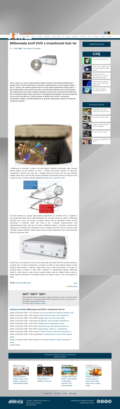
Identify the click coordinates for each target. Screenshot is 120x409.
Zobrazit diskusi (15, 345)
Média (38, 48)
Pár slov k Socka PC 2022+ (100, 132)
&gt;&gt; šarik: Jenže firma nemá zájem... (52, 318)
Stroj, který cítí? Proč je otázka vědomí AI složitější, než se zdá (45, 379)
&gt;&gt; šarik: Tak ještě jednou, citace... (52, 323)
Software (83, 36)
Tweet (75, 283)
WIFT (20, 48)
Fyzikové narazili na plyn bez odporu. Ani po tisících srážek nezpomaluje (100, 83)
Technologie (28, 48)
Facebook (48, 393)
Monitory (95, 36)
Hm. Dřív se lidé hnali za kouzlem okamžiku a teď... (57, 313)
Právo (68, 36)
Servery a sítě (56, 36)
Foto (89, 36)
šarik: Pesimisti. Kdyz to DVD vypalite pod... (54, 315)
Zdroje (103, 36)
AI (63, 36)
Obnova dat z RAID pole (52, 354)
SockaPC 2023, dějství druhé (100, 117)
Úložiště (46, 36)
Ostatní (109, 36)
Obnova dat (63, 354)
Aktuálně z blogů (96, 105)
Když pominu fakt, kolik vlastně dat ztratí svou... (54, 326)
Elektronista (19, 283)
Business (75, 36)
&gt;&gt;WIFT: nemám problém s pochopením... (54, 321)
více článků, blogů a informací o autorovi (34, 303)
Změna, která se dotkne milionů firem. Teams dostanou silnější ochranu (101, 68)
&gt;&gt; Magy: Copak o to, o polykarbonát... (53, 329)
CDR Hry (96, 54)
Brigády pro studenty (60, 357)
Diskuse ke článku (18, 309)
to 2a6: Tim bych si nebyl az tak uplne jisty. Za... (56, 331)
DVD (34, 48)
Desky (33, 36)
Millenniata (27, 283)
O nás (65, 393)
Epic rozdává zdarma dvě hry (100, 59)
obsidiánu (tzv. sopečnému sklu (53, 178)
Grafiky (40, 36)
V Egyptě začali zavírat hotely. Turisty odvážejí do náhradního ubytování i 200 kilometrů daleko (69, 381)
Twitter (57, 393)
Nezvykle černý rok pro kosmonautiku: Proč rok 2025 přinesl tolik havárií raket (100, 75)
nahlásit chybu (72, 286)
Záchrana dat (71, 354)
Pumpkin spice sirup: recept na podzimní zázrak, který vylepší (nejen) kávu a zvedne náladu (93, 381)
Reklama (72, 393)
